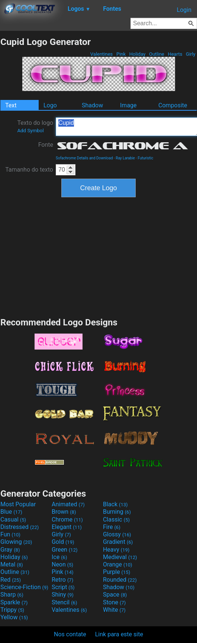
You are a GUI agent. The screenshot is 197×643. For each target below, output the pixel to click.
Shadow (92, 105)
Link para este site (119, 634)
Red (10, 579)
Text (10, 105)
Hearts (175, 54)
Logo (50, 105)
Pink (121, 54)
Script (63, 587)
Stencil (64, 602)
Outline (156, 54)
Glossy (117, 534)
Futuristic (146, 158)
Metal (11, 564)
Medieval (120, 557)
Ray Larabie (125, 158)
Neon (62, 564)
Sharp (11, 594)
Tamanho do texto (29, 169)
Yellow (14, 617)
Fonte (45, 144)
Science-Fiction (24, 587)
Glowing (16, 541)
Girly (191, 54)
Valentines (101, 54)
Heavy (116, 549)
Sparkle (14, 602)
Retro (62, 579)
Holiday (137, 54)
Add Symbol (30, 130)
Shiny (63, 594)
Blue (11, 511)
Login (184, 9)
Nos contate (70, 634)
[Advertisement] (98, 256)
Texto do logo (35, 126)
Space (115, 594)
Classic (116, 519)
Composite (172, 105)
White (114, 609)
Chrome (67, 519)
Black (115, 504)
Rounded (120, 579)
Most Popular (18, 504)
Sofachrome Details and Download (84, 158)
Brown (64, 511)
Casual (13, 519)
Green (65, 549)
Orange (117, 564)
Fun (10, 534)
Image (128, 105)
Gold (63, 541)
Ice (59, 557)
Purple (116, 571)
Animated (68, 504)
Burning (117, 511)
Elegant (67, 526)
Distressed (19, 526)
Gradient (118, 541)
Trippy (12, 609)
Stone (114, 602)
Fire (111, 526)
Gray (10, 549)
